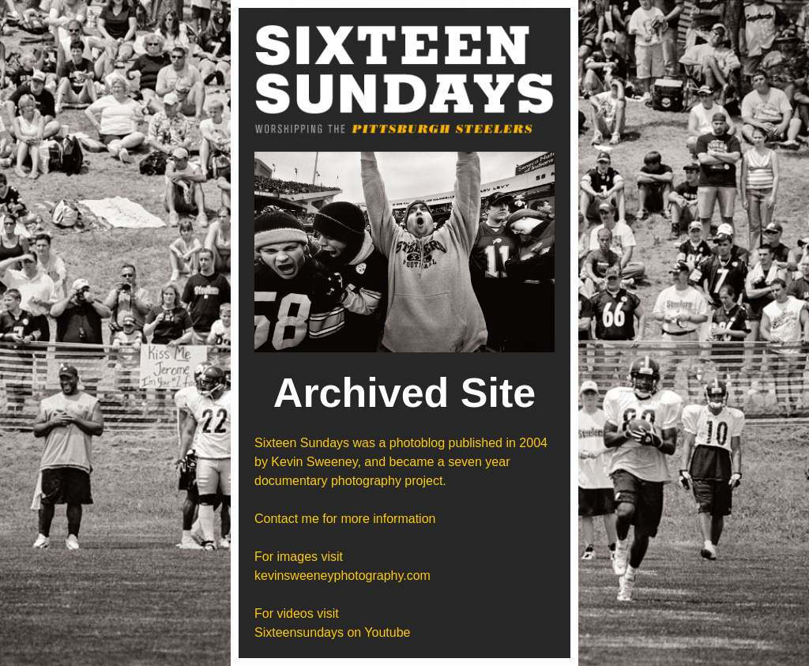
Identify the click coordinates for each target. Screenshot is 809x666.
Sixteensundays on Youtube (332, 632)
